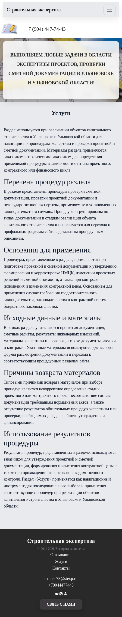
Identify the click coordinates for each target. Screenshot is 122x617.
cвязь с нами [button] (61, 604)
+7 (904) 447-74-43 (45, 29)
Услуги (61, 561)
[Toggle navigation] (109, 9)
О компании (61, 554)
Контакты (60, 568)
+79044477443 (61, 585)
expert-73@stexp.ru (61, 578)
